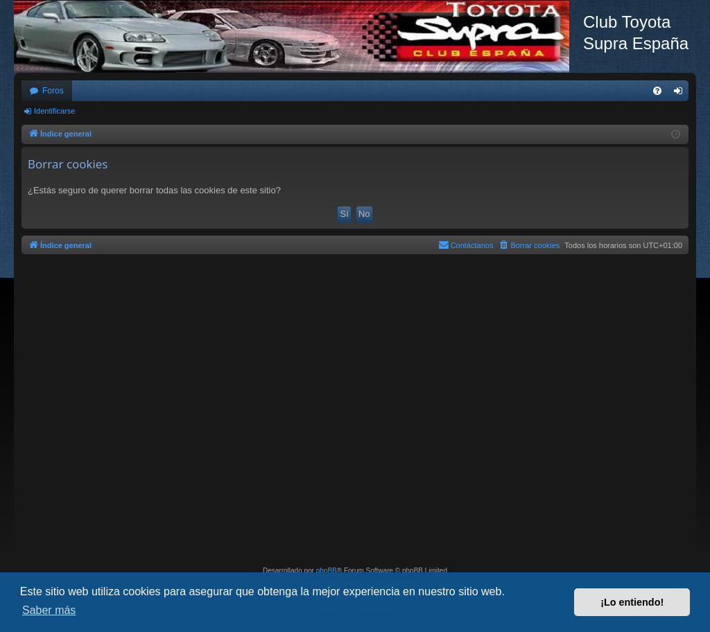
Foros (53, 91)
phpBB (326, 570)
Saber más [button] (49, 610)
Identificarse (54, 111)
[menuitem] (657, 90)
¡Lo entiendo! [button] (632, 602)
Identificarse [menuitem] (681, 93)
